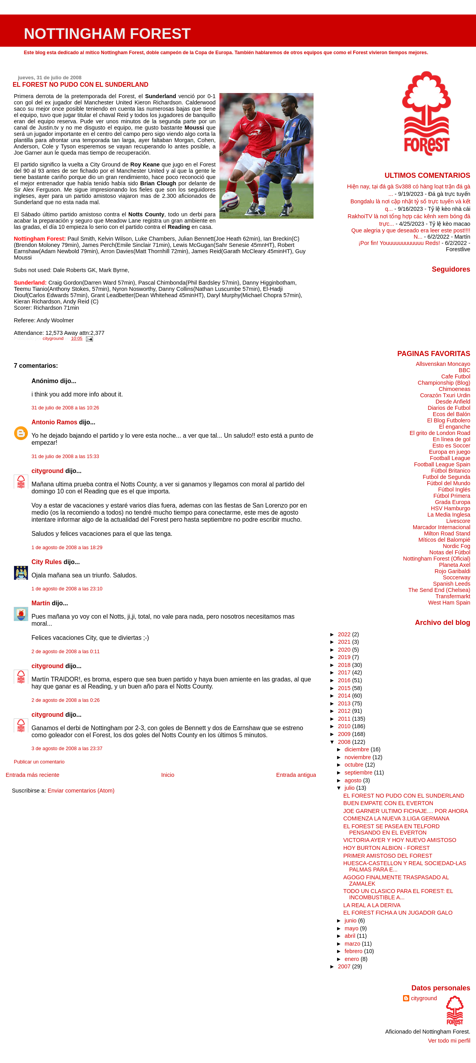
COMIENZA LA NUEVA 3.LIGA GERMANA (396, 818)
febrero (354, 951)
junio (351, 920)
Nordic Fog (456, 546)
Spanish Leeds (452, 584)
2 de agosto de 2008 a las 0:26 (65, 700)
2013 (345, 703)
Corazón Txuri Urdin (445, 395)
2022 (345, 634)
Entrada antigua (296, 775)
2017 (345, 672)
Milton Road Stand (447, 533)
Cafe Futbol (455, 376)
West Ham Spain (449, 602)
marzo (353, 944)
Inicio (168, 775)
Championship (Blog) (444, 383)
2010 (345, 726)
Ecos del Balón (452, 414)
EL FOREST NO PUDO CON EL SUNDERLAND (403, 796)
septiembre (359, 772)
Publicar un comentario (39, 762)
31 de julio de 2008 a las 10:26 (65, 408)
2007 (345, 966)
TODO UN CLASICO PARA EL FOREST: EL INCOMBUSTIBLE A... (398, 894)
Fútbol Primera (451, 496)
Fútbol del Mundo (449, 483)
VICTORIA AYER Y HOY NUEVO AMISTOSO (399, 840)
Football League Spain (442, 464)
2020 (345, 650)
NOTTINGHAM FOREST (107, 33)
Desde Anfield (453, 401)
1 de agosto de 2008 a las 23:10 (66, 589)
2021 (345, 642)
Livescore (458, 521)
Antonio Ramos (54, 422)
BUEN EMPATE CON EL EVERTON (388, 803)
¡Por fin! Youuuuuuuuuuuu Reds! (399, 243)
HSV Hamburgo (451, 508)
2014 (345, 695)
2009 (345, 734)
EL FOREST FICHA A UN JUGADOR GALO (398, 913)
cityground (47, 471)
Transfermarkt (453, 596)
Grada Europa (452, 502)
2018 (345, 665)
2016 (345, 680)
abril (351, 936)
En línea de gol (452, 439)
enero (353, 959)
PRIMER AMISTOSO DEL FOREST (387, 856)
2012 (345, 711)
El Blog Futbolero (448, 420)
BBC (465, 370)
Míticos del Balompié (444, 540)
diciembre (357, 749)
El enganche (455, 427)
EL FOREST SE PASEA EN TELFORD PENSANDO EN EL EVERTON (391, 829)
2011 (345, 719)
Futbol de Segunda (446, 477)
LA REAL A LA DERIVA (372, 905)
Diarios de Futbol (449, 408)
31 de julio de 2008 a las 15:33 (65, 456)
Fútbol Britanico (451, 471)
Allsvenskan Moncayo (443, 364)
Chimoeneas (455, 389)
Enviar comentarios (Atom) (80, 790)
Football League (450, 458)
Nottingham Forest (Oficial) (437, 558)
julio (350, 788)
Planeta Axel (455, 565)
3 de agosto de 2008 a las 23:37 (66, 748)
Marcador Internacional (442, 527)
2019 (345, 657)
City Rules (46, 562)
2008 (345, 742)
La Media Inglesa (448, 514)
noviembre (358, 757)
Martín (40, 603)
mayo (352, 928)
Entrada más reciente (32, 775)
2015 (345, 688)
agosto (354, 780)
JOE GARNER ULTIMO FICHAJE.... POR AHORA (405, 811)
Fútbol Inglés (454, 489)
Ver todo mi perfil (449, 1040)
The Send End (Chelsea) (440, 590)
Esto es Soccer (451, 445)
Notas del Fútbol (450, 552)
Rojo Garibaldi (453, 571)
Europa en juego (449, 452)
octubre (355, 765)
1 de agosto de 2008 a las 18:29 (66, 547)
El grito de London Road (440, 433)
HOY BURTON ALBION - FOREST (386, 848)
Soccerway (456, 577)
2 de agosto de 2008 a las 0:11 (65, 651)
